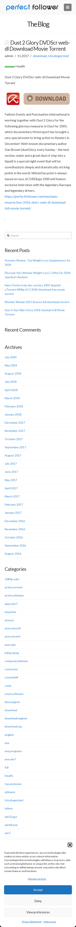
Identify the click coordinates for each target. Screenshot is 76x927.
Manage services (37, 878)
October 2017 (14, 439)
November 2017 (15, 430)
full (7, 767)
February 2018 (14, 406)
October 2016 (14, 537)
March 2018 (12, 398)
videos (9, 808)
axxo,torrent (12, 636)
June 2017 (11, 471)
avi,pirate (10, 612)
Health (9, 775)
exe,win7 (10, 759)
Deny (38, 901)
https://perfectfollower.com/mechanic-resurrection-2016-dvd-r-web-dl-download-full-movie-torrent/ (35, 202)
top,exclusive (13, 784)
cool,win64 (11, 677)
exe (7, 743)
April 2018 (11, 390)
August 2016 (13, 553)
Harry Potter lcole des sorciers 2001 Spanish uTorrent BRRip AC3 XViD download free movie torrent (35, 289)
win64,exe (11, 825)
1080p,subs (12, 579)
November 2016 (15, 529)
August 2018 (13, 373)
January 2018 (13, 414)
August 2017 (13, 455)
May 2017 (11, 480)
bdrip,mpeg (12, 653)
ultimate (10, 792)
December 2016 (15, 521)
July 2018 (11, 381)
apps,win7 (11, 603)
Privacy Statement (32, 921)
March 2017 (12, 496)
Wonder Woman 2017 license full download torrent (37, 302)
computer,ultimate (16, 661)
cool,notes (11, 669)
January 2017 (13, 512)
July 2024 (11, 357)
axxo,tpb (10, 644)
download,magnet (16, 718)
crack (8, 685)
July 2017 (11, 463)
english (9, 734)
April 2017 (11, 488)
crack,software (14, 694)
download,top (13, 726)
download (40, 56)
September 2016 (15, 545)
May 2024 (11, 365)
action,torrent (13, 587)
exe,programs (13, 751)
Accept (38, 890)
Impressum (50, 921)
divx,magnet (12, 702)
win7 (8, 833)
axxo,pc (9, 620)
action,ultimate (14, 595)
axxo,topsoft (13, 628)
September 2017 (15, 447)
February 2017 (14, 504)
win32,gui (11, 816)
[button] (70, 845)
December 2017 (15, 422)
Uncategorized (58, 56)
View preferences (38, 912)
